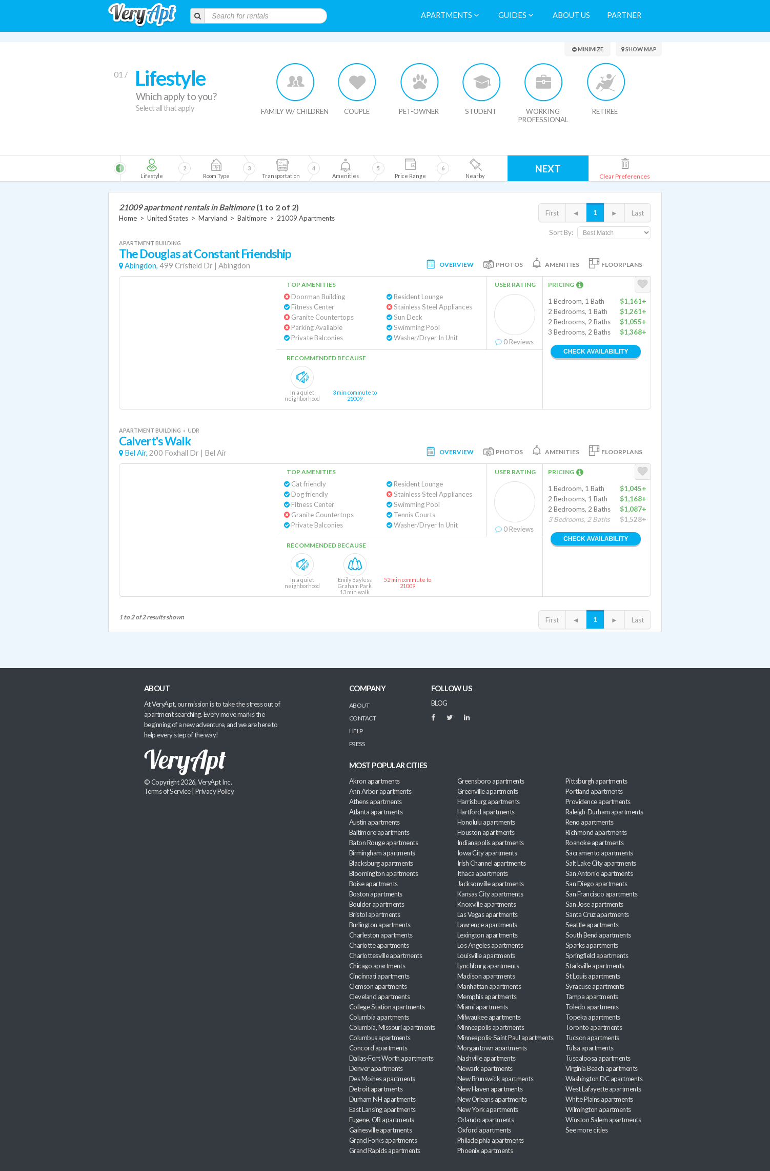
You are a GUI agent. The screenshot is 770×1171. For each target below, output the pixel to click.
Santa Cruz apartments (597, 914)
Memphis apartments (486, 996)
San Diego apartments (596, 884)
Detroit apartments (375, 1089)
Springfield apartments (596, 955)
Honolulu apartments (486, 822)
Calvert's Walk (155, 441)
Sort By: (561, 232)
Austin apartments (374, 822)
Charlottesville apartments (385, 955)
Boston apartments (375, 894)
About (359, 705)
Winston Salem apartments (603, 1120)
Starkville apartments (594, 966)
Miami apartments (482, 1007)
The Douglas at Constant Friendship (205, 254)
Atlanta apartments (375, 812)
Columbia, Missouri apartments (392, 1027)
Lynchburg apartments (488, 966)
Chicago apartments (377, 966)
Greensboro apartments (490, 781)
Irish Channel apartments (491, 863)
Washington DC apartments (603, 1079)
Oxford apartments (484, 1130)
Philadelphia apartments (490, 1140)
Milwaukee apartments (488, 1017)
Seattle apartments (591, 925)
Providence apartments (598, 801)
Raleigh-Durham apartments (604, 812)
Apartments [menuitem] (450, 15)
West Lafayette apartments (603, 1089)
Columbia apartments (379, 1017)
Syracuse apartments (594, 986)
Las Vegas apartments (487, 914)
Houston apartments (485, 832)
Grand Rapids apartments (384, 1150)
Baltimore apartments (379, 832)
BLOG (439, 703)
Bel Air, (136, 452)
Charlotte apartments (379, 945)
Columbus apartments (380, 1037)
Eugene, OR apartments (381, 1120)
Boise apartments (373, 884)
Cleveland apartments (379, 996)
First (552, 213)
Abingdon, (141, 265)
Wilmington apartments (598, 1109)
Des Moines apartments (382, 1079)
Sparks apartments (591, 945)
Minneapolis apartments (490, 1027)
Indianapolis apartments (490, 842)
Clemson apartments (378, 986)
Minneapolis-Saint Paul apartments (505, 1037)
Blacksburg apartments (381, 863)
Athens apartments (375, 801)
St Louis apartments (592, 976)
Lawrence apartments (487, 925)
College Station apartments (386, 1007)
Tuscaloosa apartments (598, 1058)
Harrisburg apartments (488, 801)
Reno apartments (589, 822)
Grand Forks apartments (383, 1140)
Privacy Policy (214, 791)
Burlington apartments (380, 925)
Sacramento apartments (599, 853)
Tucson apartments (592, 1037)
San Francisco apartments (601, 894)
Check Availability (595, 351)
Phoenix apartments (485, 1150)
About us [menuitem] (571, 15)
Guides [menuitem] (515, 15)
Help (356, 731)
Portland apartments (594, 791)
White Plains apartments (599, 1099)
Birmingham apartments (382, 853)
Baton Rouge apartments (383, 842)
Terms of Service (167, 791)
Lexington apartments (487, 935)
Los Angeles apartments (490, 945)
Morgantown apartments (492, 1048)
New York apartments (487, 1109)
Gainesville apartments (380, 1130)
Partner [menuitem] (624, 15)
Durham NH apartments (382, 1099)
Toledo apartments (592, 1007)
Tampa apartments (591, 996)
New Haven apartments (489, 1089)
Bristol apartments (374, 914)
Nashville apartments (486, 1058)
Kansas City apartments (490, 894)
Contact (362, 718)
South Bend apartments (598, 935)
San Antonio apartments (599, 873)
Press (356, 744)
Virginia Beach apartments (601, 1068)
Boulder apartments (376, 904)
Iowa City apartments (487, 853)
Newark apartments (485, 1068)
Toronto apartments (593, 1027)
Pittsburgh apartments (596, 781)
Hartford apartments (486, 812)
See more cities (586, 1130)
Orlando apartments (485, 1120)
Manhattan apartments (489, 986)
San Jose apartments (594, 904)
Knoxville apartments (486, 904)
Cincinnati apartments (379, 976)
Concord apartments (378, 1048)
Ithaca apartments (482, 873)
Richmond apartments (596, 832)
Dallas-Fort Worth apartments (391, 1058)
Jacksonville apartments (490, 884)
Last (638, 213)
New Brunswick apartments (495, 1079)
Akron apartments (374, 781)
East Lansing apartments (382, 1109)
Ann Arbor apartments (380, 791)
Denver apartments (376, 1068)
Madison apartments (486, 976)
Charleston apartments (381, 935)
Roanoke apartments (594, 842)
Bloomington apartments (383, 873)
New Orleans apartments (491, 1099)
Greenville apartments (487, 791)
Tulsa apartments (589, 1048)
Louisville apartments (486, 955)
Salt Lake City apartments (600, 863)
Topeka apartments (592, 1017)
